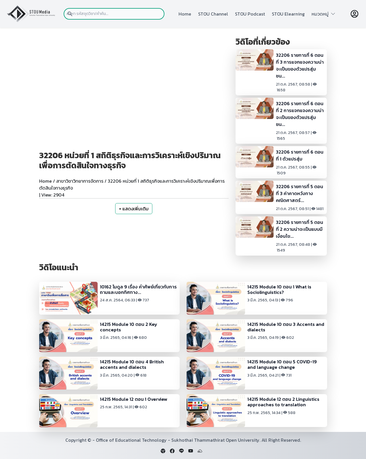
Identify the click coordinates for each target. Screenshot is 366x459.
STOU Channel (213, 13)
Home (185, 13)
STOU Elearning (288, 13)
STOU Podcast (250, 13)
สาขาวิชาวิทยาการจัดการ (79, 180)
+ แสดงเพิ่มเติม (134, 208)
